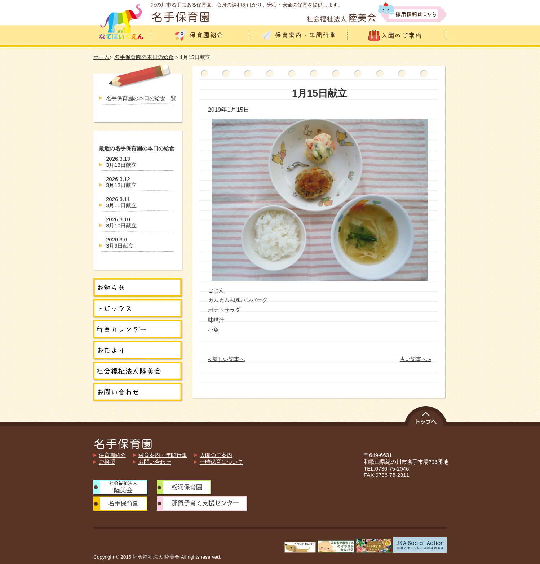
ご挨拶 (107, 462)
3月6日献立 (120, 242)
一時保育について (221, 462)
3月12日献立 (121, 182)
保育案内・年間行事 (162, 455)
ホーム (101, 57)
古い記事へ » (415, 359)
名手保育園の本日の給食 (144, 57)
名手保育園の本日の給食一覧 (141, 98)
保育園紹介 (112, 455)
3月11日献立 (121, 202)
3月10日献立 (121, 222)
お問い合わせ (154, 462)
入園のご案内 (216, 455)
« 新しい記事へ (226, 359)
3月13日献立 (121, 162)
